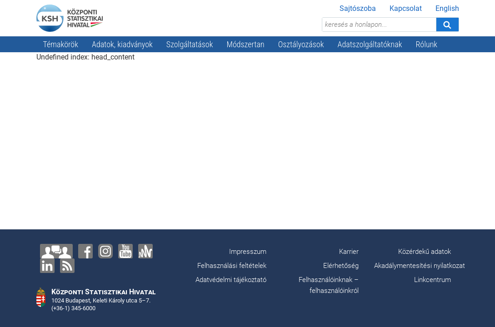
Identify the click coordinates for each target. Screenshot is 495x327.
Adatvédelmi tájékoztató (230, 280)
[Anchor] (145, 251)
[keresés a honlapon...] (379, 24)
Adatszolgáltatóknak (370, 44)
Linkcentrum (432, 280)
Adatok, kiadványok (122, 44)
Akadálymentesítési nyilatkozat (419, 266)
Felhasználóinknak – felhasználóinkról (329, 285)
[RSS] (67, 265)
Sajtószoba (358, 8)
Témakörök (61, 44)
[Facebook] (85, 251)
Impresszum (247, 252)
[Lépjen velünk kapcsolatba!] (56, 251)
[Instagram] (105, 251)
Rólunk (426, 44)
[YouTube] (125, 251)
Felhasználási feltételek (231, 266)
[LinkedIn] (47, 265)
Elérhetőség (341, 266)
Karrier (349, 252)
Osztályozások (301, 44)
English (447, 8)
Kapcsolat (406, 8)
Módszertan (245, 44)
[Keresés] (447, 24)
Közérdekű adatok (424, 252)
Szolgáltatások (189, 44)
